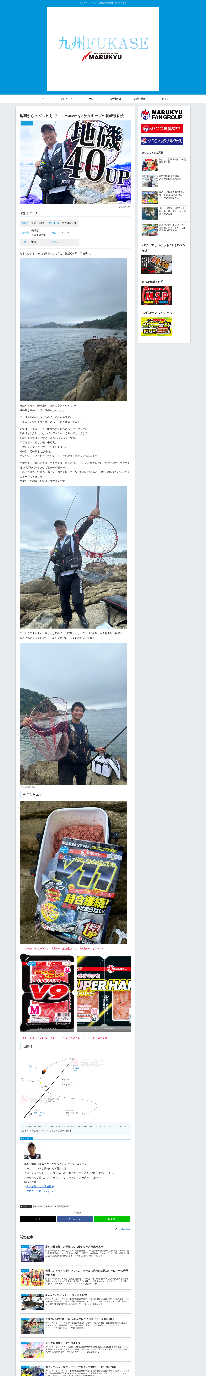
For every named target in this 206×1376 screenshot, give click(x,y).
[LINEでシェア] (112, 1219)
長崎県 (58, 1206)
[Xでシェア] (38, 1219)
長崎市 (48, 1206)
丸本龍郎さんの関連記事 (40, 1186)
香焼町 (67, 1206)
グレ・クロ (26, 1206)
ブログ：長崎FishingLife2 (40, 1191)
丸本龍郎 (38, 1206)
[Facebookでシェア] (75, 1219)
